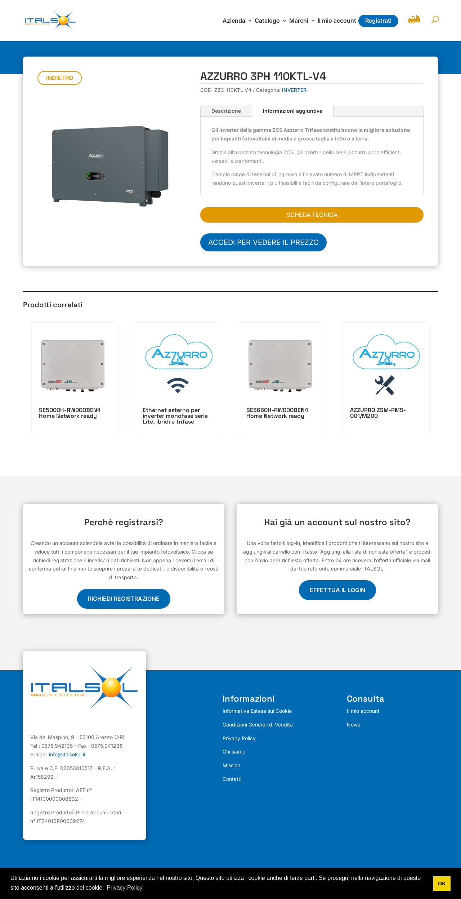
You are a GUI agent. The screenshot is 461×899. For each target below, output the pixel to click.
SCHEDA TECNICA (312, 214)
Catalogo (267, 21)
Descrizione (226, 111)
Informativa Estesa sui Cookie (257, 711)
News (353, 724)
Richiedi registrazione (124, 598)
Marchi (298, 21)
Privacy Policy (239, 738)
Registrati (378, 20)
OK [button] (442, 883)
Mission (231, 765)
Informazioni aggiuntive (292, 111)
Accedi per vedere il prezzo (263, 242)
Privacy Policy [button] (125, 888)
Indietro (59, 77)
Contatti (232, 779)
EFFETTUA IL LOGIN (337, 590)
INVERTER (294, 90)
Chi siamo (234, 751)
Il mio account (337, 21)
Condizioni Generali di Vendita (258, 724)
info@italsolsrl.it (67, 754)
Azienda (234, 21)
